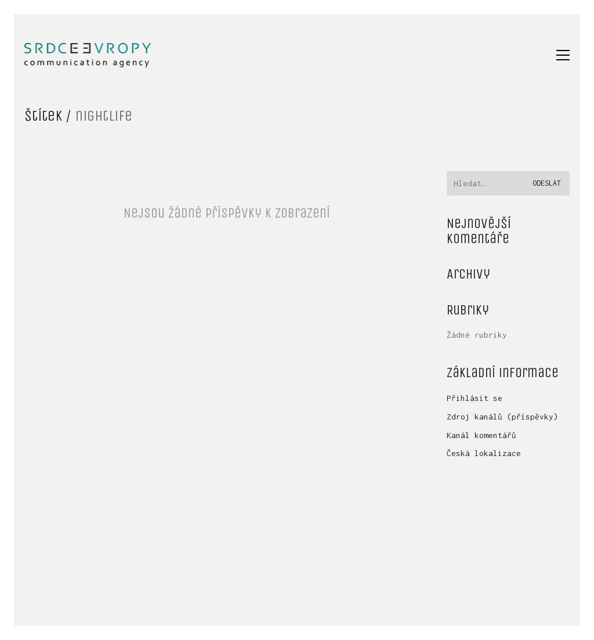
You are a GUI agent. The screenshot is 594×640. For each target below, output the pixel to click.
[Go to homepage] (87, 55)
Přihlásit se (474, 398)
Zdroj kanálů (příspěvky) (502, 416)
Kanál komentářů (481, 435)
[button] (563, 55)
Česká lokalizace (484, 453)
